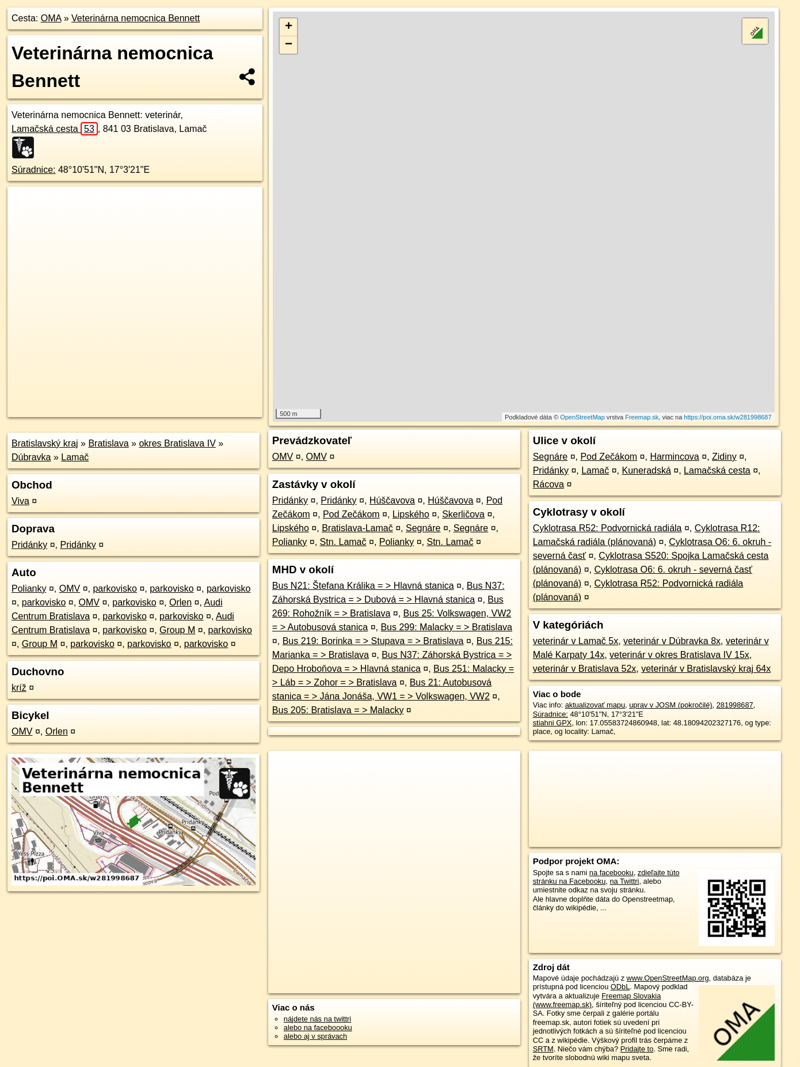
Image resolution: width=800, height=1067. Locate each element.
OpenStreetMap (582, 417)
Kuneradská (646, 470)
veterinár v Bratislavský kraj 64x (706, 669)
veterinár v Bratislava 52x (585, 669)
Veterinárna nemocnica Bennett (135, 18)
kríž (19, 688)
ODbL (620, 986)
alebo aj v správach (315, 1036)
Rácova (548, 484)
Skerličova (463, 514)
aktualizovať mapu (595, 705)
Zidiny (724, 456)
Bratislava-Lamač (357, 528)
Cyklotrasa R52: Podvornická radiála (607, 528)
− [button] (288, 45)
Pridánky (29, 545)
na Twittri (624, 881)
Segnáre (423, 528)
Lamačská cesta (55, 128)
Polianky (29, 588)
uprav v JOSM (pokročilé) (670, 705)
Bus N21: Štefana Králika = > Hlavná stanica (363, 586)
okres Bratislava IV (177, 443)
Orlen (180, 602)
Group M (177, 630)
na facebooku (611, 872)
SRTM (543, 1049)
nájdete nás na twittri (317, 1019)
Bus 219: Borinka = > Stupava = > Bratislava (373, 641)
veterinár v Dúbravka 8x (672, 641)
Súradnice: (34, 170)
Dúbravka (31, 457)
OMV (69, 588)
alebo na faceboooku (318, 1027)
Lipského (411, 514)
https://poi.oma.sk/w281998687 (727, 417)
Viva (20, 501)
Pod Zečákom (351, 514)
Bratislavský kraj (45, 443)
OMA (51, 18)
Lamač (75, 457)
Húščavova (392, 500)
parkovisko (114, 588)
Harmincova (674, 456)
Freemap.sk (641, 417)
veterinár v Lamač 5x (576, 641)
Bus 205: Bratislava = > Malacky (338, 710)
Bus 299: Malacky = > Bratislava (446, 627)
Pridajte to (637, 1049)
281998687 (735, 705)
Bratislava (108, 443)
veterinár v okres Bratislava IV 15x (679, 655)
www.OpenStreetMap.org (668, 978)
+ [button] (288, 27)
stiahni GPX (552, 722)
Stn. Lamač (343, 542)
